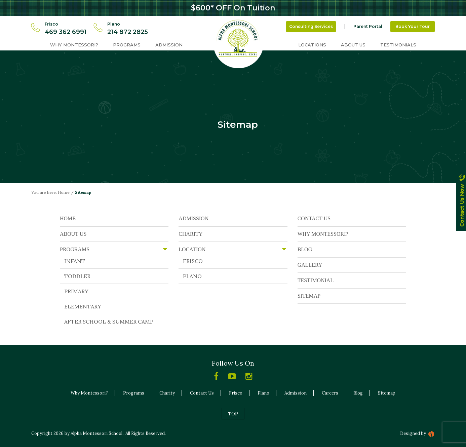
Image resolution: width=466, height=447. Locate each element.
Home (64, 192)
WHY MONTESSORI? (323, 234)
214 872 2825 (127, 32)
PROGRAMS (74, 249)
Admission (169, 44)
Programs (127, 44)
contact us (461, 207)
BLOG (305, 249)
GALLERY (310, 265)
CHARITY (190, 234)
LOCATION (192, 249)
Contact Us (202, 393)
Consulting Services (311, 26)
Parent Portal (367, 26)
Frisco (235, 393)
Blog (358, 393)
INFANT (74, 261)
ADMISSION (193, 218)
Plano (263, 393)
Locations (312, 44)
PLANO (192, 276)
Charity (167, 393)
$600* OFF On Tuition (233, 7)
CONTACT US (314, 218)
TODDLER (77, 276)
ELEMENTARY (82, 306)
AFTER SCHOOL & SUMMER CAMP (108, 321)
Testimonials (398, 44)
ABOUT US (73, 234)
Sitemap (386, 393)
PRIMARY (76, 291)
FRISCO (193, 261)
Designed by (413, 433)
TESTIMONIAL (316, 280)
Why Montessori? (74, 44)
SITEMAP (309, 296)
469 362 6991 (65, 32)
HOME (68, 218)
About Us (353, 44)
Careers (330, 393)
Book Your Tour (412, 26)
